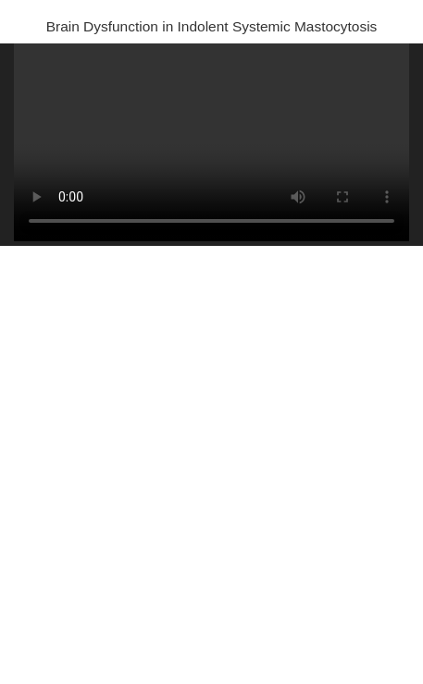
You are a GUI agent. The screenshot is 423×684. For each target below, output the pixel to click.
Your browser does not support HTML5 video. (211, 142)
